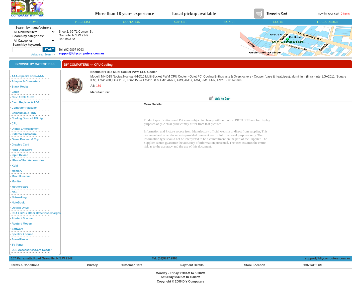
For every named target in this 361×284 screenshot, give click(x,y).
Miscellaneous (21, 176)
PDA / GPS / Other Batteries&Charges (36, 213)
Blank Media (20, 86)
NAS (14, 191)
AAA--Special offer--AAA (28, 76)
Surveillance (20, 239)
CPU (14, 123)
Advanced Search (43, 54)
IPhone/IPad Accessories (28, 160)
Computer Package (24, 107)
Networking (19, 197)
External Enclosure (24, 133)
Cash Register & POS (25, 102)
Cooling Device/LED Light (28, 118)
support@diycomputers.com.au (328, 258)
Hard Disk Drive (22, 149)
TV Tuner (17, 244)
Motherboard (20, 186)
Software (17, 228)
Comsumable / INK (24, 112)
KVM (15, 165)
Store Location (254, 265)
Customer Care (131, 265)
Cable (15, 91)
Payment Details (192, 265)
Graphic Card (20, 144)
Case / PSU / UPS (23, 97)
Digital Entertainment (25, 128)
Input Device (20, 155)
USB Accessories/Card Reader (31, 249)
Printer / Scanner (23, 218)
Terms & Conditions (25, 265)
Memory (17, 170)
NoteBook (18, 202)
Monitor (17, 181)
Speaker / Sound (22, 234)
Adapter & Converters (26, 81)
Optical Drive (20, 207)
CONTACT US (311, 265)
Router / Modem (22, 223)
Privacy (92, 265)
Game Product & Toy (25, 139)
